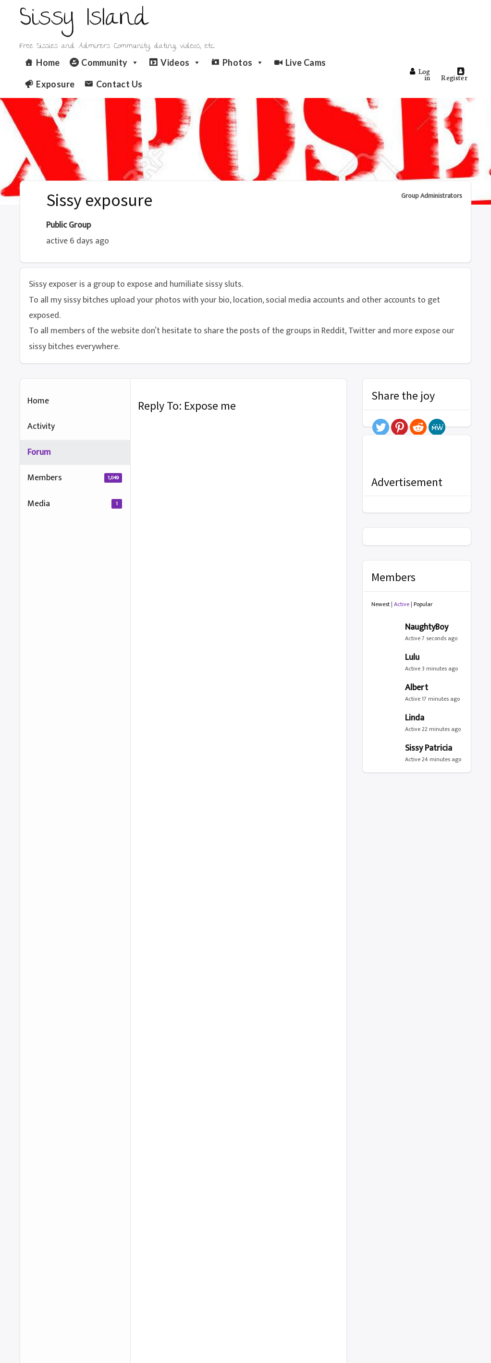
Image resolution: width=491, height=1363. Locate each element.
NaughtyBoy (426, 627)
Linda (414, 718)
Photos (243, 62)
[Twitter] (380, 427)
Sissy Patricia (428, 748)
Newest (380, 604)
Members (74, 478)
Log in (420, 74)
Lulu (412, 657)
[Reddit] (418, 427)
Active (401, 604)
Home (48, 62)
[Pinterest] (399, 427)
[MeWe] (437, 427)
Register (454, 74)
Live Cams (305, 62)
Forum (39, 452)
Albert (416, 688)
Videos (180, 62)
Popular (423, 604)
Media (74, 504)
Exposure (55, 84)
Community (110, 62)
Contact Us (119, 84)
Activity (41, 426)
